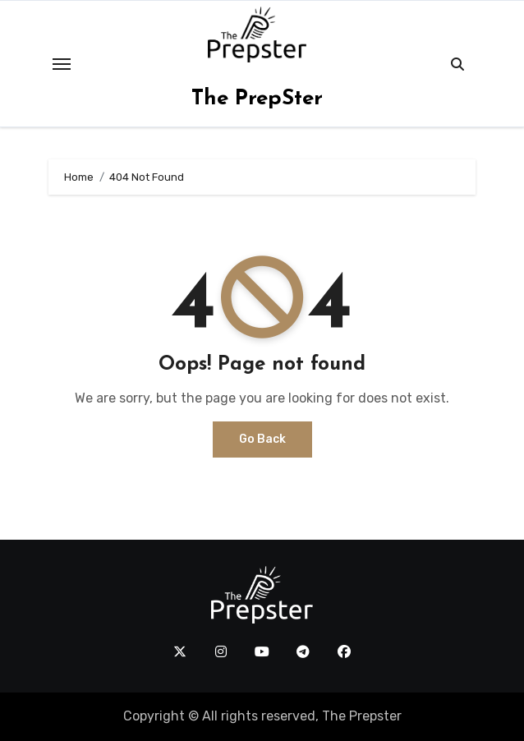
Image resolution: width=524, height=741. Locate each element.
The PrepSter (257, 99)
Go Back (262, 439)
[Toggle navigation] (61, 64)
